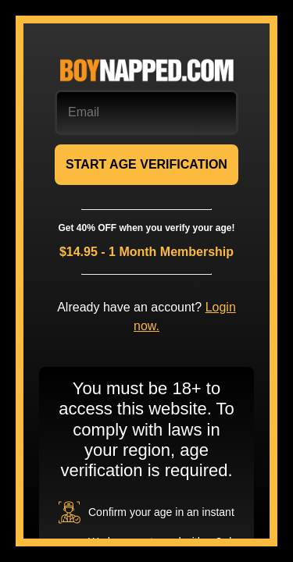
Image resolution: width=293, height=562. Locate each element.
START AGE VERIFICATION (146, 164)
